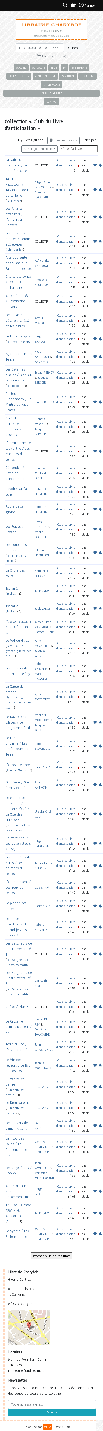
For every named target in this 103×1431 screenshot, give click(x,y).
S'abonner (52, 1412)
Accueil (21, 68)
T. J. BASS (41, 1087)
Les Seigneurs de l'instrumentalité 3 (19, 978)
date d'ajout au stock (38, 149)
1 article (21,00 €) (51, 56)
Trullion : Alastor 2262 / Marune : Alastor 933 (18, 1210)
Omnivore (13, 788)
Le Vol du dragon (18, 640)
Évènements (79, 68)
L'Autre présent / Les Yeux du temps (18, 887)
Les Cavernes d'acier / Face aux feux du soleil (19, 375)
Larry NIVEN (43, 767)
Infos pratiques (51, 93)
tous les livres (62, 140)
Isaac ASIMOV (44, 372)
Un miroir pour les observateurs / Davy (18, 844)
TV (64, 68)
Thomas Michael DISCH (40, 473)
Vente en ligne (45, 76)
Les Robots (14, 386)
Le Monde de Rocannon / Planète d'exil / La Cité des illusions (17, 808)
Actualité (38, 68)
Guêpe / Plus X (17, 1006)
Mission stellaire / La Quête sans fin (18, 627)
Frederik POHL (44, 1152)
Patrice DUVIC (44, 632)
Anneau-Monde (17, 770)
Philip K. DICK (44, 402)
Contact (51, 102)
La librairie (51, 85)
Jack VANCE (42, 591)
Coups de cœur (19, 76)
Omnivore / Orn (17, 782)
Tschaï (11, 593)
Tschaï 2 (12, 606)
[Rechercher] (40, 47)
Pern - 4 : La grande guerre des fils (18, 651)
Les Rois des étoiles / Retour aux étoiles (18, 239)
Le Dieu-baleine (18, 1102)
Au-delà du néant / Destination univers (19, 301)
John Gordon (15, 249)
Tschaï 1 (12, 588)
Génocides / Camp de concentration (16, 473)
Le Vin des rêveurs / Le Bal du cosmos (18, 1065)
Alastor (11, 1221)
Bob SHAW (42, 887)
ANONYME (41, 361)
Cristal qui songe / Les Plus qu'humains (19, 282)
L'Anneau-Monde (18, 765)
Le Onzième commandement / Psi (19, 1027)
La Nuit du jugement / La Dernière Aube (16, 165)
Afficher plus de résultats (52, 1256)
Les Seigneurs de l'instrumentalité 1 (19, 949)
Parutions (68, 76)
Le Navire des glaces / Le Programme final (18, 722)
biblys (47, 1427)
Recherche (74, 48)
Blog (54, 68)
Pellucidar (14, 201)
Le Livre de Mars (18, 336)
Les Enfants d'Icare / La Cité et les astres (18, 320)
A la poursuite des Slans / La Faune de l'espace (19, 263)
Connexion (89, 5)
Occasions (87, 76)
